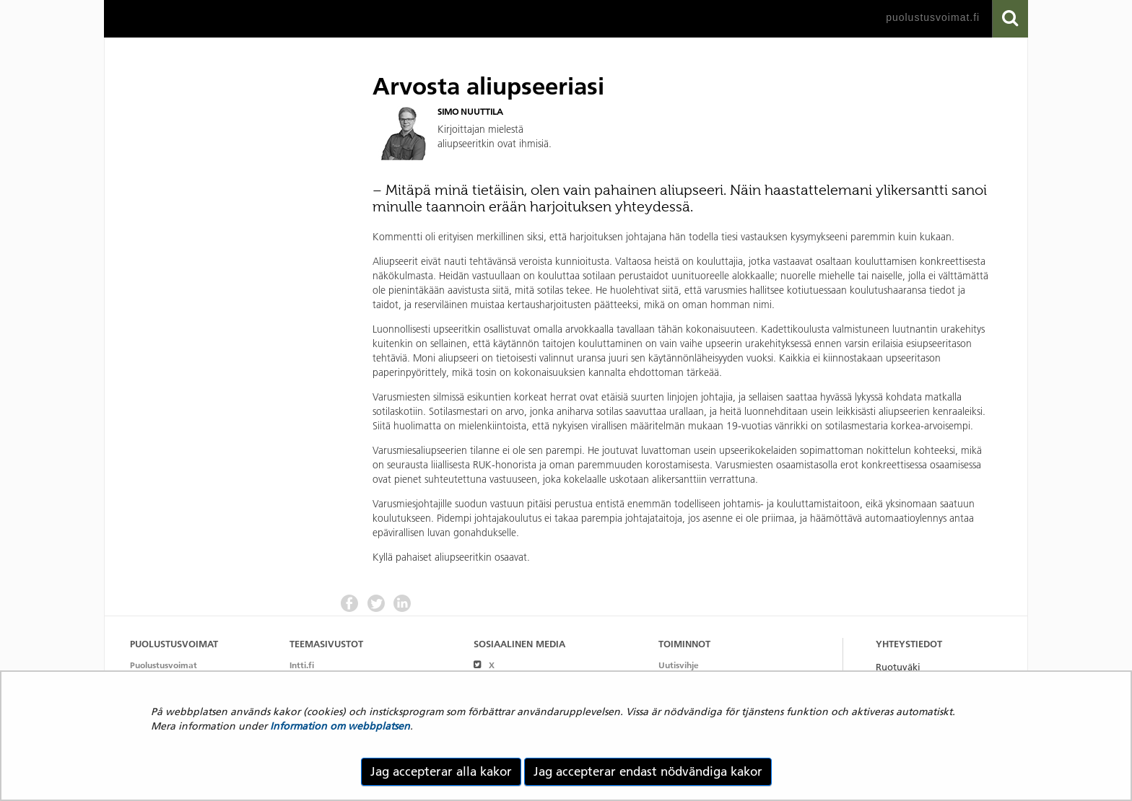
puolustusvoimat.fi (933, 17)
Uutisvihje (678, 665)
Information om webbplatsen (340, 725)
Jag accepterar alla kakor (441, 771)
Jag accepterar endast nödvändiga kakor (648, 771)
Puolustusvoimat (163, 665)
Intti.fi (301, 665)
